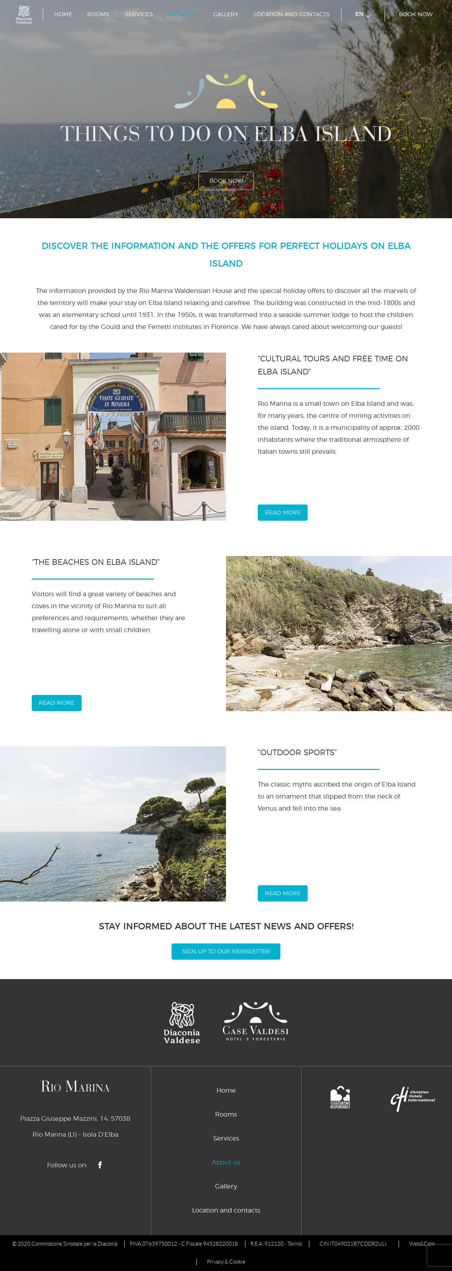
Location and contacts (292, 14)
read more (283, 512)
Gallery (225, 14)
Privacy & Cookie (226, 1262)
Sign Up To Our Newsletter (226, 951)
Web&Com (422, 1244)
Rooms (98, 14)
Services (139, 14)
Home (63, 14)
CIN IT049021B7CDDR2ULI (353, 1244)
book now (416, 14)
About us (183, 14)
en (362, 14)
